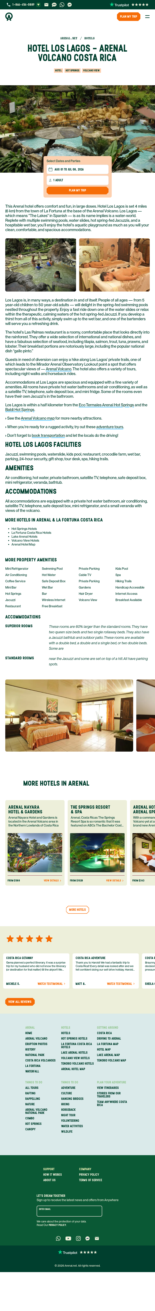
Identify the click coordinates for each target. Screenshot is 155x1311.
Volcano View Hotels (25, 540)
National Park (35, 1055)
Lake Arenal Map (108, 1055)
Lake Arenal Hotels (24, 536)
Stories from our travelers (109, 1095)
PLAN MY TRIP (128, 16)
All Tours (32, 1087)
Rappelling (32, 1098)
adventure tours (109, 426)
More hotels (77, 910)
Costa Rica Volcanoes (40, 1060)
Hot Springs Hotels (24, 529)
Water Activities (72, 1126)
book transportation (48, 435)
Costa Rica (104, 1033)
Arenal (30, 1027)
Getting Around (107, 1027)
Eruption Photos (36, 1044)
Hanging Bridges (72, 1098)
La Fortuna (33, 1066)
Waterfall (32, 1071)
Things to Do (33, 1082)
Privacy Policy (57, 1225)
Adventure (68, 1087)
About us (49, 1180)
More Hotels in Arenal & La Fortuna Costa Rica (54, 520)
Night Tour (68, 1115)
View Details (53, 880)
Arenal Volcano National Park (36, 1111)
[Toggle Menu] (147, 16)
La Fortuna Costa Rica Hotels (31, 533)
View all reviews (20, 1002)
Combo (29, 1118)
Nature (30, 1104)
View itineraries (108, 1087)
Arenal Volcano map (38, 418)
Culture (66, 1093)
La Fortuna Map (108, 1044)
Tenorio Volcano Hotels (77, 1063)
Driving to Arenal (109, 1038)
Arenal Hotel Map (23, 544)
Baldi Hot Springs (19, 409)
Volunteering (70, 1120)
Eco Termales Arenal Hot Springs (106, 405)
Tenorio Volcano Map (111, 1060)
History (30, 1049)
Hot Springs (33, 1123)
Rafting (30, 1093)
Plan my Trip (77, 190)
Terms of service (90, 1180)
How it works (52, 1174)
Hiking (65, 1104)
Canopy (30, 1129)
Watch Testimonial (52, 983)
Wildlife (67, 1131)
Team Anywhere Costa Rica (112, 1103)
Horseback (68, 1109)
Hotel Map (104, 1049)
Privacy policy (89, 1174)
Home (28, 1033)
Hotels (65, 1027)
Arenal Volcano (58, 369)
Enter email (45, 1209)
